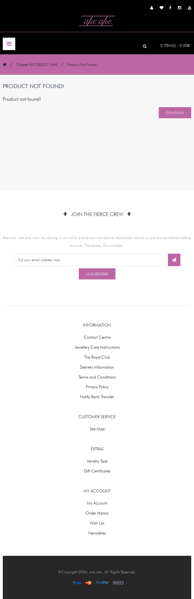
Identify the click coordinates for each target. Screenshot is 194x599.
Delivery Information (97, 367)
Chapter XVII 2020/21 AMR (36, 64)
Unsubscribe (97, 274)
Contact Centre (97, 337)
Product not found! (82, 64)
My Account (97, 503)
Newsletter (97, 533)
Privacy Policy (97, 386)
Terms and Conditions (97, 377)
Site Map (97, 428)
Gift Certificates (97, 471)
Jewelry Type (97, 461)
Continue (175, 112)
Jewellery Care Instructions (97, 347)
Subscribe (174, 260)
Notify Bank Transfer (97, 396)
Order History (97, 513)
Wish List (97, 523)
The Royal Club (97, 357)
